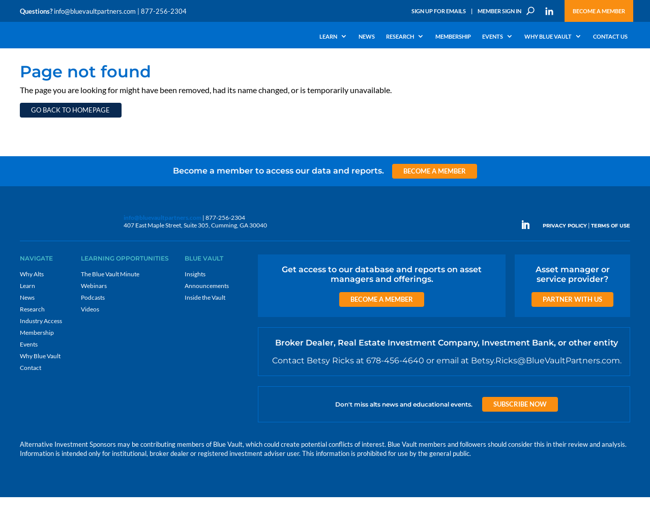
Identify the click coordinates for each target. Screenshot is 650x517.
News (367, 37)
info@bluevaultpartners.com (95, 11)
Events (492, 37)
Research (400, 37)
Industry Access (41, 343)
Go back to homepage (70, 132)
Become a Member (599, 11)
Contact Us (610, 37)
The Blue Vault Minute (110, 296)
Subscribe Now (520, 426)
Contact (30, 389)
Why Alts (32, 296)
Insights (195, 296)
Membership (453, 37)
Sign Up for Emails (438, 11)
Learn (328, 37)
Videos (90, 331)
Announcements (207, 307)
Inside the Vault (205, 319)
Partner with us (572, 321)
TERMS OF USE (610, 247)
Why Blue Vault (548, 37)
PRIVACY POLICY (565, 247)
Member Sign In (499, 11)
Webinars (94, 307)
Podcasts (93, 319)
